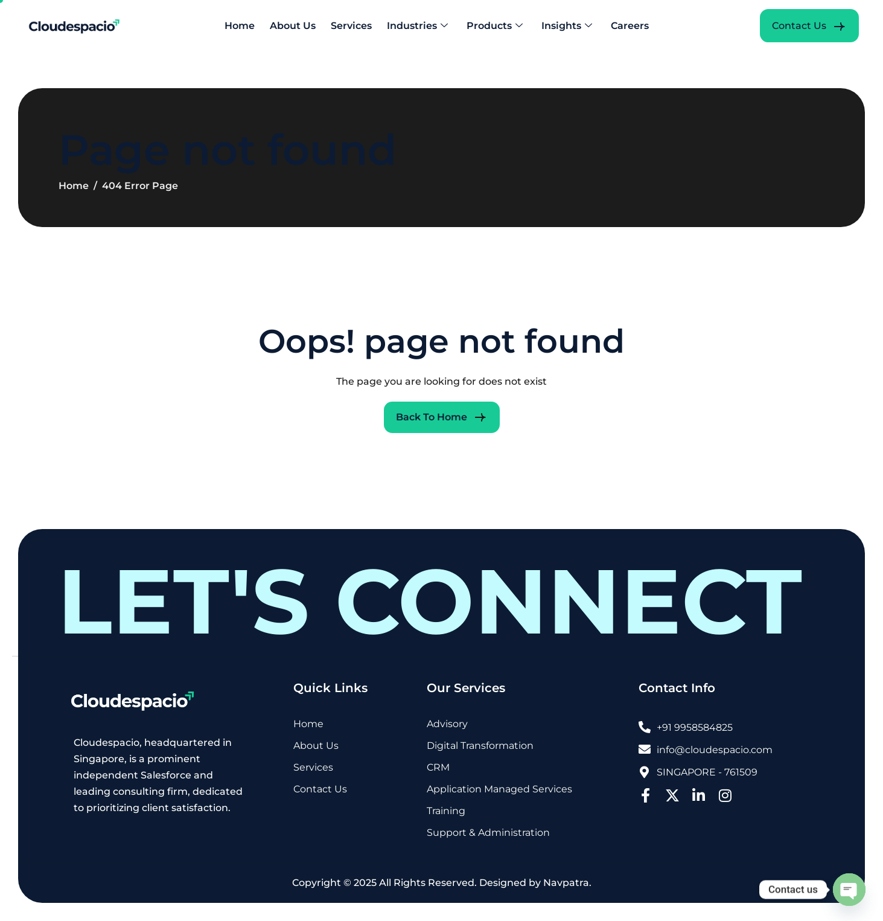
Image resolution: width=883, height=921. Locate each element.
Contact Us (320, 789)
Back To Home (431, 417)
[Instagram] (725, 793)
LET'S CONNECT (429, 601)
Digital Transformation (480, 746)
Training (446, 811)
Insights (566, 25)
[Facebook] (646, 793)
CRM (438, 768)
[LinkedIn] (699, 793)
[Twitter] (672, 793)
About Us (293, 25)
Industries (417, 25)
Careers (630, 25)
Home (240, 25)
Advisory (447, 724)
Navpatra (566, 882)
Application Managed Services (499, 790)
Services (351, 25)
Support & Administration (488, 833)
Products (495, 25)
